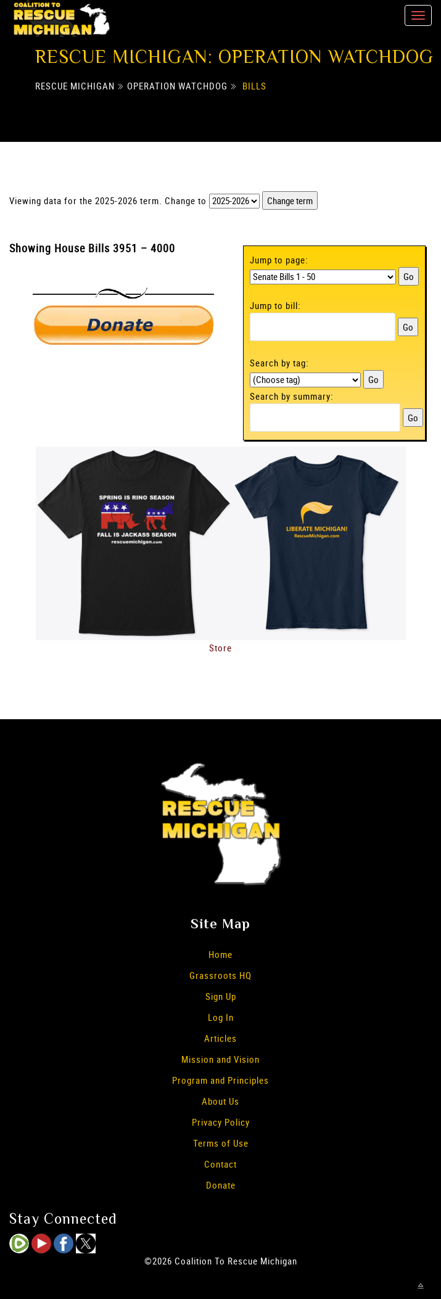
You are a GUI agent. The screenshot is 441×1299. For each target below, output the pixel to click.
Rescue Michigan (75, 86)
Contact (220, 1164)
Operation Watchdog (177, 86)
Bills (254, 86)
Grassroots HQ (220, 975)
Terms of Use (221, 1143)
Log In (221, 1017)
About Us (220, 1101)
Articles (220, 1038)
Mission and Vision (220, 1059)
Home (220, 954)
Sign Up (220, 996)
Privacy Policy (221, 1122)
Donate (221, 1185)
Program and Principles (220, 1080)
